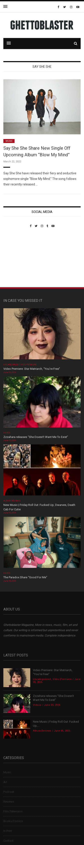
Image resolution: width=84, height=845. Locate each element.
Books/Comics (13, 821)
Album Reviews (11, 501)
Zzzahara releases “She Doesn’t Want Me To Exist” (35, 437)
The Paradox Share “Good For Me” (25, 577)
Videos (6, 433)
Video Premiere (28, 365)
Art (5, 782)
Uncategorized (11, 365)
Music (9, 141)
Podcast (8, 791)
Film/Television (13, 811)
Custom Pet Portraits (16, 258)
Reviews (8, 801)
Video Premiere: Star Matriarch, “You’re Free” (31, 368)
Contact (8, 840)
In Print (7, 831)
